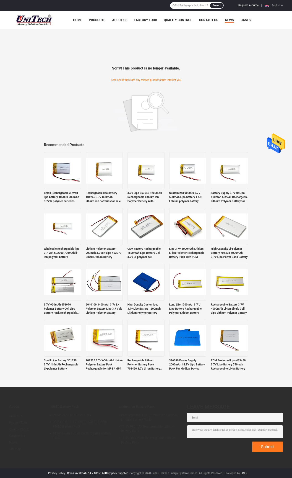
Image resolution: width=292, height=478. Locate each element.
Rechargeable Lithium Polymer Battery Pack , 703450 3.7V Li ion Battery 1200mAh (144, 365)
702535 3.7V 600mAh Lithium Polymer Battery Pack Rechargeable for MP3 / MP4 (104, 364)
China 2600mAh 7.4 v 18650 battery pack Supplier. (98, 473)
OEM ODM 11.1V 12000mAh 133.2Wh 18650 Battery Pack (79, 424)
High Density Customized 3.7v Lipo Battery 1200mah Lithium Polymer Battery (144, 308)
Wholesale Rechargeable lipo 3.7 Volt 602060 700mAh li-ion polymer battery (62, 253)
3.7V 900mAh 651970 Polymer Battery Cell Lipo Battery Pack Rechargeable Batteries (60, 309)
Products (97, 20)
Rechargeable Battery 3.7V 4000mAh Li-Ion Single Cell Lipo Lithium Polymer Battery (229, 308)
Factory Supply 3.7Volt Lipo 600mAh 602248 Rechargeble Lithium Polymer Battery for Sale (229, 197)
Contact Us (208, 20)
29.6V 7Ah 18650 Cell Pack (71, 415)
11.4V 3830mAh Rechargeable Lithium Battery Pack (148, 440)
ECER (244, 473)
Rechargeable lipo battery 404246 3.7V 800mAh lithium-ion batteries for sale (103, 197)
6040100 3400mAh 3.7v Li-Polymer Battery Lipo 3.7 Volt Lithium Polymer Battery (104, 308)
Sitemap (15, 449)
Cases (246, 20)
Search (216, 5)
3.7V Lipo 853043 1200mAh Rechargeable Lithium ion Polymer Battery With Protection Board (145, 197)
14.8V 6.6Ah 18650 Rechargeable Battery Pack (82, 436)
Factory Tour (145, 20)
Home (77, 20)
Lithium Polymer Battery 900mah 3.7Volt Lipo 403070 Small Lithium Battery (103, 253)
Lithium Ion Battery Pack (136, 407)
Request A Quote (248, 5)
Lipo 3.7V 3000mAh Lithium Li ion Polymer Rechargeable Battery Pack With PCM (186, 253)
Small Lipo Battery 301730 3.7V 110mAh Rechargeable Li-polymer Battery (61, 364)
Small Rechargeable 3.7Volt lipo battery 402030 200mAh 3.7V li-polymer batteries (61, 197)
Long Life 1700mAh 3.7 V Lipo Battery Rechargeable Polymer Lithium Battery (185, 308)
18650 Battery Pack (64, 407)
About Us (120, 20)
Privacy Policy (56, 473)
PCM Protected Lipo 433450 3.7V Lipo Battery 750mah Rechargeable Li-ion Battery (228, 364)
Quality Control (178, 20)
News (229, 20)
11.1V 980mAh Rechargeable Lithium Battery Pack (147, 429)
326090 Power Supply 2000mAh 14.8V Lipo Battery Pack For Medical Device (187, 364)
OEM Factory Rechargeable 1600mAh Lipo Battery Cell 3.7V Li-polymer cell (144, 253)
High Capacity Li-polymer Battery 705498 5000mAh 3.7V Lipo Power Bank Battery (229, 253)
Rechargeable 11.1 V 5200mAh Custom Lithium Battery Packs (149, 417)
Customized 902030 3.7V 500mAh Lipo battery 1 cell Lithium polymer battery (185, 197)
